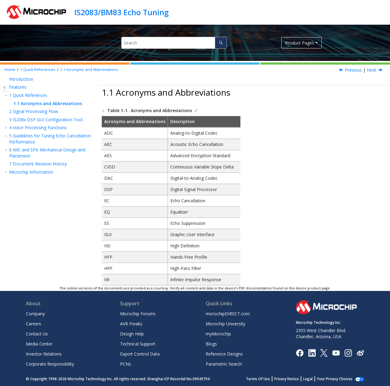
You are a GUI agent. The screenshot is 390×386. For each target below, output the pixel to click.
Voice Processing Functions (38, 127)
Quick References (37, 69)
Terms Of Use (265, 378)
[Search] (221, 43)
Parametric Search (224, 364)
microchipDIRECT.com (228, 314)
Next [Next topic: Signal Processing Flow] (371, 70)
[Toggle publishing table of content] (5, 87)
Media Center (39, 344)
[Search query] (174, 43)
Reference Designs (224, 354)
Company (35, 314)
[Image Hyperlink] (336, 352)
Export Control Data (140, 354)
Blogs (211, 344)
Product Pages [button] (299, 43)
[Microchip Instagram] (348, 352)
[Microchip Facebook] (299, 352)
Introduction (21, 79)
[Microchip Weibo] (360, 352)
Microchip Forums (138, 314)
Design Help (132, 334)
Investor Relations (44, 354)
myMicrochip (218, 334)
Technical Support (137, 344)
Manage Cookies (338, 378)
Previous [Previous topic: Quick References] (353, 70)
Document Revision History (38, 164)
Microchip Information (31, 172)
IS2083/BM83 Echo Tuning (121, 12)
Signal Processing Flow (33, 111)
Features (18, 87)
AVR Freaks (131, 324)
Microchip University (225, 324)
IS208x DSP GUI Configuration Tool (46, 119)
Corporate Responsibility (50, 364)
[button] (6, 79)
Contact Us (37, 334)
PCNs (125, 364)
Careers (33, 324)
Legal (314, 378)
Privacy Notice (293, 378)
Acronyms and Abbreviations (89, 69)
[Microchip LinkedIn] (312, 352)
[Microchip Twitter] (324, 352)
